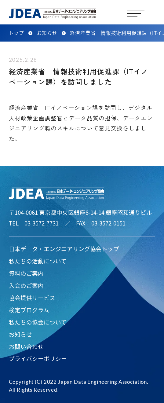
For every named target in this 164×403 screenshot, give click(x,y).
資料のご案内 (26, 273)
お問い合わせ (26, 346)
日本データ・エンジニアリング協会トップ (64, 248)
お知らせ (20, 334)
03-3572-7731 (41, 223)
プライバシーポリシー (38, 358)
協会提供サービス (32, 297)
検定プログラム (29, 310)
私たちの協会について (38, 322)
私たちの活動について (38, 261)
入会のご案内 (26, 285)
